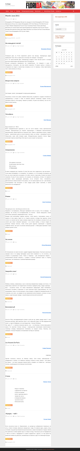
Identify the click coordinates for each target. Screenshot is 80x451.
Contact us (58, 11)
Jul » (71, 66)
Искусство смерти (12, 81)
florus (15, 19)
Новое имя (9, 266)
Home (7, 11)
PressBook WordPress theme (48, 449)
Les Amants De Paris (12, 342)
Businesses (38, 11)
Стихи (7, 376)
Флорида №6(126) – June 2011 (13, 38)
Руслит (8, 191)
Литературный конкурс (28, 11)
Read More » (9, 34)
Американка (10, 150)
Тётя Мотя (9, 114)
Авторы (18, 11)
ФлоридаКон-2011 (11, 75)
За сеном (8, 239)
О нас (11, 11)
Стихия (8, 408)
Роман (7, 196)
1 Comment (21, 46)
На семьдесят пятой (13, 43)
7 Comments (21, 309)
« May (56, 66)
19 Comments (22, 416)
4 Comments (21, 345)
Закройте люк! (10, 271)
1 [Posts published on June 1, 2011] (61, 54)
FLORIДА (8, 4)
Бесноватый (10, 307)
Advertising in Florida (49, 11)
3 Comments (21, 152)
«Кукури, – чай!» (11, 413)
